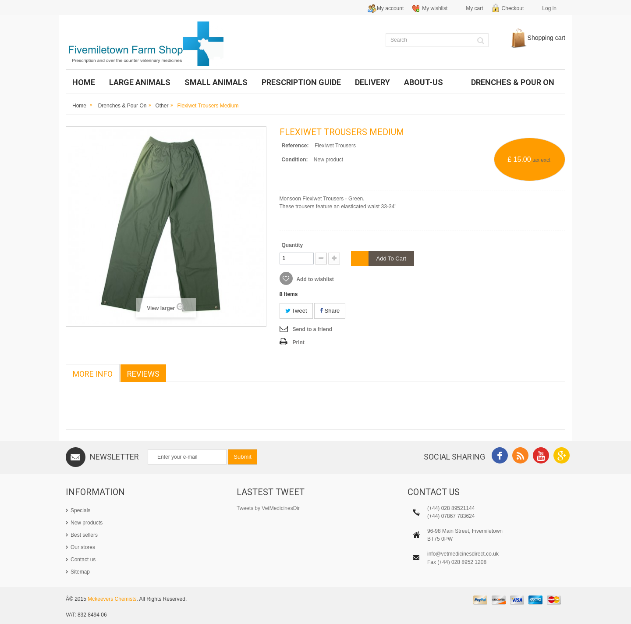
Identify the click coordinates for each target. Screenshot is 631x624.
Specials (80, 510)
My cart (474, 8)
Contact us (83, 559)
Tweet (296, 310)
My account (390, 8)
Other (161, 106)
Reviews (143, 373)
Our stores (83, 547)
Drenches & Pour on (122, 106)
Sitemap (80, 572)
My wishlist (434, 8)
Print (299, 342)
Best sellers (84, 535)
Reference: (295, 146)
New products (87, 523)
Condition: (295, 160)
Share (330, 310)
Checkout (513, 8)
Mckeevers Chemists (112, 599)
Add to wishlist (314, 279)
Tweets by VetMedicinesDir (268, 508)
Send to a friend (313, 329)
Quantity (292, 245)
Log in (549, 8)
